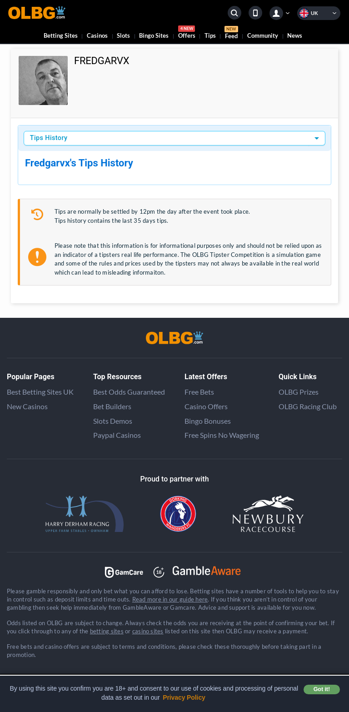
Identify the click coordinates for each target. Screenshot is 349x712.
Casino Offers (206, 406)
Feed (231, 34)
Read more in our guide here (170, 599)
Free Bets (199, 391)
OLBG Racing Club (308, 406)
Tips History (49, 138)
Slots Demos (112, 420)
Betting (61, 35)
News (294, 35)
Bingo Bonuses (207, 420)
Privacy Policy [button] (184, 697)
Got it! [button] (322, 689)
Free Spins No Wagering (221, 435)
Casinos (97, 35)
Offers (186, 33)
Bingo (154, 35)
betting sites (107, 631)
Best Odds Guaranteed (129, 391)
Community (262, 35)
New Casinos (27, 406)
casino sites (148, 631)
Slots (123, 35)
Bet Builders (112, 406)
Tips (210, 35)
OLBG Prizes (299, 391)
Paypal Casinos (117, 435)
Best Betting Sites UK (40, 391)
